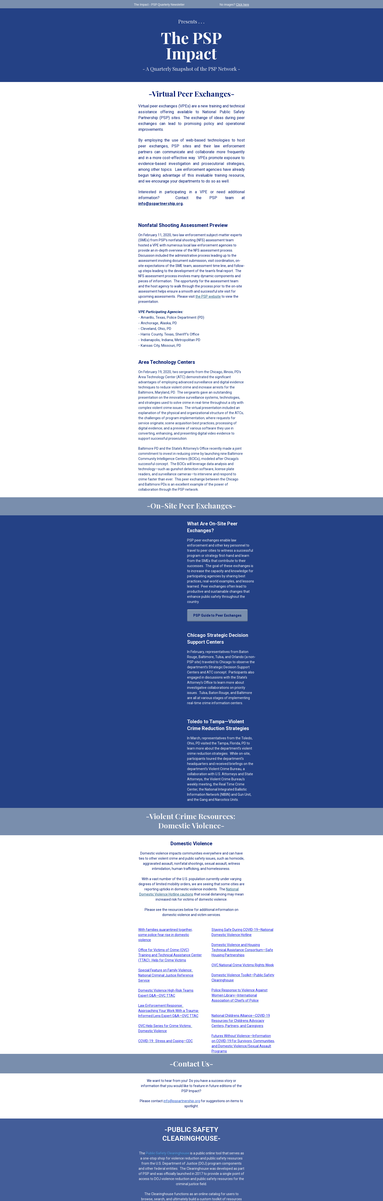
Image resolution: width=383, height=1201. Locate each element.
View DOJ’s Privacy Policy (192, 1154)
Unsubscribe (151, 1186)
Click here (253, 4)
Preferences (131, 1186)
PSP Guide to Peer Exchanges (202, 519)
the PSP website (229, 248)
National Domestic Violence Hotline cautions (182, 762)
